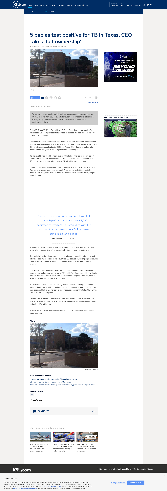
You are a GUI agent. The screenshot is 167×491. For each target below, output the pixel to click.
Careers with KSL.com (145, 469)
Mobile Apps (102, 469)
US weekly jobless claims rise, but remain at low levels (50, 382)
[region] (83, 481)
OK (164, 475)
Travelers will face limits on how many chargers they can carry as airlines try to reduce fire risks (63, 447)
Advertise (122, 469)
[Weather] (86, 6)
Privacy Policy (56, 487)
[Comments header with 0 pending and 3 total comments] (64, 411)
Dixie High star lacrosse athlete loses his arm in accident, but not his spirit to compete (86, 447)
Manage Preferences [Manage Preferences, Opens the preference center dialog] (118, 483)
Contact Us (131, 469)
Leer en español (92, 102)
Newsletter (112, 469)
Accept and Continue (136, 483)
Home (52, 11)
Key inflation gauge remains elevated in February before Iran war (54, 379)
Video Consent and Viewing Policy (25, 489)
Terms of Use (46, 487)
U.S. (32, 394)
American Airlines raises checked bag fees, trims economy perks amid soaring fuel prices (62, 385)
